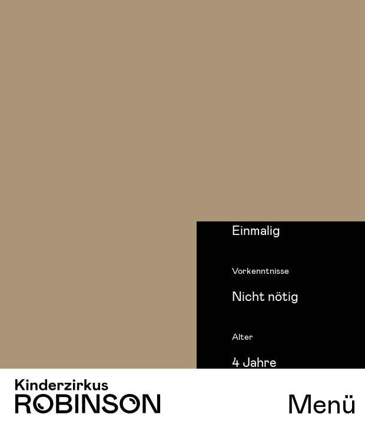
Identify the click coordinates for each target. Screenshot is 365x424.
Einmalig (256, 229)
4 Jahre (254, 361)
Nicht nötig (265, 295)
